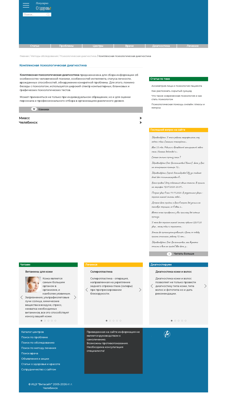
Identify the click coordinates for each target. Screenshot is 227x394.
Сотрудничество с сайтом (38, 369)
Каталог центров (32, 331)
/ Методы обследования (43, 56)
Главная (24, 56)
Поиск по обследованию (38, 342)
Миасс (24, 118)
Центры (98, 45)
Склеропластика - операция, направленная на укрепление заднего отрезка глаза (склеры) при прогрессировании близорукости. (111, 286)
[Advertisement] (133, 22)
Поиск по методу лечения (38, 348)
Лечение (192, 45)
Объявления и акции (35, 358)
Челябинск (28, 122)
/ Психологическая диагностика (77, 56)
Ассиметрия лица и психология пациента (176, 86)
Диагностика (161, 45)
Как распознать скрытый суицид (171, 91)
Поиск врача (29, 353)
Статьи (34, 45)
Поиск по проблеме (34, 337)
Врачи (129, 45)
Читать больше (180, 254)
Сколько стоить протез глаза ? (165, 157)
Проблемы (66, 45)
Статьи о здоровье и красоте (40, 364)
